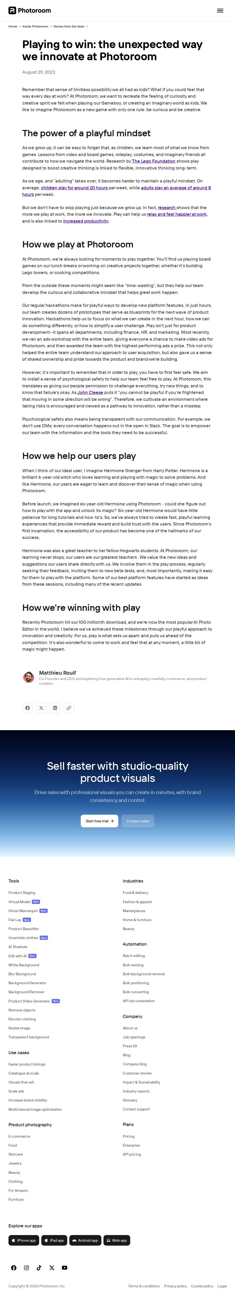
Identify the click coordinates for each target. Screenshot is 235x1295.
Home (12, 26)
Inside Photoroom (35, 26)
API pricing (132, 1154)
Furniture (16, 1199)
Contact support (136, 1109)
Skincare (15, 1154)
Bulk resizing (133, 965)
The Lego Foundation (153, 161)
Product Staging (21, 892)
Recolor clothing (22, 1019)
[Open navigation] (220, 10)
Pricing (128, 1136)
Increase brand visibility (27, 1100)
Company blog (135, 1064)
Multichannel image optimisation (35, 1109)
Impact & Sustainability (141, 1082)
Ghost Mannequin (28, 910)
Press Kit (130, 1046)
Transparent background (28, 1037)
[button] (60, 881)
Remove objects (21, 1010)
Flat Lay (19, 919)
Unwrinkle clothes (28, 937)
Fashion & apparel (137, 901)
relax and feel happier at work (177, 214)
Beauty (14, 1172)
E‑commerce (19, 1136)
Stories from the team (68, 26)
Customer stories (137, 1073)
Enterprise (131, 1145)
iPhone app (23, 1240)
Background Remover (26, 991)
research (167, 207)
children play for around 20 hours (74, 187)
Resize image (19, 1028)
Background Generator (27, 982)
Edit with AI (22, 956)
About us (130, 1028)
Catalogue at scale (23, 1073)
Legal (222, 1286)
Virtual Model (24, 901)
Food (12, 1145)
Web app (116, 1240)
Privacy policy (175, 1286)
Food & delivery (135, 892)
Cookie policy (202, 1286)
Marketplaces (134, 910)
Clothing (15, 1181)
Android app (85, 1240)
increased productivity (85, 221)
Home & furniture (137, 919)
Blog (126, 1055)
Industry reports (136, 1091)
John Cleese (90, 392)
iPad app (54, 1240)
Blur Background (22, 974)
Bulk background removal (144, 974)
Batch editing (134, 955)
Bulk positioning (136, 982)
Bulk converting (136, 991)
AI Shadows (18, 946)
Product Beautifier (23, 928)
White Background (23, 965)
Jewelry (14, 1163)
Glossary (130, 1100)
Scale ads (16, 1091)
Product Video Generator (34, 1001)
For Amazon (18, 1190)
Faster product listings (26, 1064)
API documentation (139, 1000)
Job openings (134, 1037)
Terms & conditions (144, 1286)
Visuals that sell (21, 1082)
